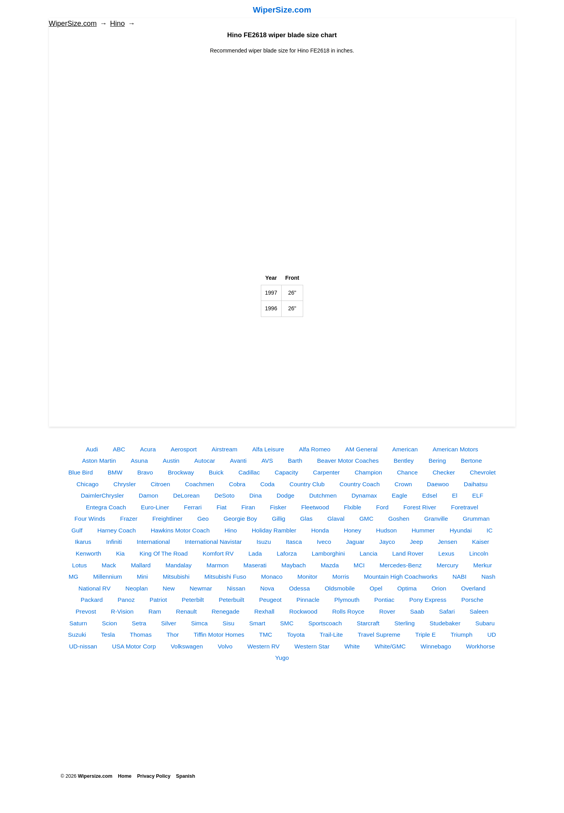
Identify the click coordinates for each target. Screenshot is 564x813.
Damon (148, 495)
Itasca (294, 541)
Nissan (236, 588)
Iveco (324, 541)
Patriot (158, 599)
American (405, 449)
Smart (257, 623)
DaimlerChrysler (102, 495)
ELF (477, 495)
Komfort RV (217, 553)
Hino (117, 23)
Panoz (126, 599)
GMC (366, 518)
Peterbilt (193, 599)
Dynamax (364, 495)
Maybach (293, 565)
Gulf (76, 530)
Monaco (272, 576)
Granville (436, 518)
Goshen (398, 518)
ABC (119, 449)
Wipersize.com (95, 776)
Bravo (145, 472)
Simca (199, 623)
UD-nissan (83, 646)
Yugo (282, 657)
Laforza (286, 553)
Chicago (87, 484)
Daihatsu (476, 484)
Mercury (448, 565)
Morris (340, 576)
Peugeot (270, 599)
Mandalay (179, 565)
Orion (439, 588)
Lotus (79, 565)
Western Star (312, 646)
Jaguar (355, 541)
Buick (216, 472)
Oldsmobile (340, 588)
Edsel (429, 495)
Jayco (387, 541)
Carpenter (326, 472)
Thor (172, 634)
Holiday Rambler (274, 530)
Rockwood (303, 611)
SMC (286, 623)
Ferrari (192, 507)
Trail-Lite (331, 634)
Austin (171, 460)
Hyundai (461, 530)
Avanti (238, 460)
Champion (368, 472)
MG (73, 576)
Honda (320, 530)
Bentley (404, 460)
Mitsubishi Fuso (225, 576)
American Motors (455, 449)
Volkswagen (187, 646)
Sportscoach (325, 623)
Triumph (461, 634)
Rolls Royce (348, 611)
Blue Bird (81, 472)
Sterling (404, 623)
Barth (295, 460)
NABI (459, 576)
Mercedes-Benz (401, 565)
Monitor (307, 576)
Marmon (217, 565)
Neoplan (136, 588)
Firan (248, 507)
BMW (115, 472)
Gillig (278, 518)
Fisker (278, 507)
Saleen (479, 611)
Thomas (141, 634)
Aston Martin (99, 460)
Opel (376, 588)
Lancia (368, 553)
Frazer (128, 518)
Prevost (86, 611)
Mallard (140, 565)
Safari (447, 611)
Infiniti (114, 541)
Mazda (330, 565)
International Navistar (213, 541)
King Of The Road (163, 553)
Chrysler (125, 484)
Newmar (201, 588)
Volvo (225, 646)
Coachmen (199, 484)
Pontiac (384, 599)
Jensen (447, 541)
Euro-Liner (155, 507)
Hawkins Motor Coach (180, 530)
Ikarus (83, 541)
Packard (92, 599)
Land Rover (408, 553)
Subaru (485, 623)
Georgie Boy (240, 518)
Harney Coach (116, 530)
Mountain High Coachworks (400, 576)
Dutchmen (322, 495)
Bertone (471, 460)
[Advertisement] (282, 110)
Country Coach (360, 484)
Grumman (476, 518)
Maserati (255, 565)
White (352, 646)
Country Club (307, 484)
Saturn (78, 623)
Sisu (228, 623)
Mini (142, 576)
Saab (417, 611)
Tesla (108, 634)
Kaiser (480, 541)
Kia (120, 553)
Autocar (204, 460)
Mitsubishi (176, 576)
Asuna (139, 460)
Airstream (224, 449)
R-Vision (122, 611)
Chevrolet (483, 472)
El (454, 495)
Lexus (446, 553)
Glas (306, 518)
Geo (203, 518)
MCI (359, 565)
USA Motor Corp (134, 646)
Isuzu (264, 541)
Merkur (482, 565)
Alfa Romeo (314, 449)
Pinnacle (308, 599)
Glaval (336, 518)
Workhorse (480, 646)
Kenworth (88, 553)
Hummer (423, 530)
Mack (109, 565)
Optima (407, 588)
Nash (488, 576)
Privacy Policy (153, 776)
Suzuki (77, 634)
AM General (361, 449)
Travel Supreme (379, 634)
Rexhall (264, 611)
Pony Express (427, 599)
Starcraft (368, 623)
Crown (403, 484)
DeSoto (224, 495)
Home (125, 776)
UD (491, 634)
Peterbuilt (231, 599)
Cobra (237, 484)
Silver (168, 623)
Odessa (299, 588)
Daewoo (438, 484)
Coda (267, 484)
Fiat (222, 507)
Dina (255, 495)
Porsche (472, 599)
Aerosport (184, 449)
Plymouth (347, 599)
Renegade (225, 611)
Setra (139, 623)
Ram (154, 611)
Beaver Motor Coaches (348, 460)
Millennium (107, 576)
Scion (109, 623)
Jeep (416, 541)
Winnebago (436, 646)
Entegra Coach (106, 507)
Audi (92, 449)
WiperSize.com (282, 9)
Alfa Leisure (268, 449)
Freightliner (167, 518)
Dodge (285, 495)
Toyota (296, 634)
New (169, 588)
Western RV (263, 646)
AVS (267, 460)
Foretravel (464, 507)
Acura (148, 449)
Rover (387, 611)
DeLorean (186, 495)
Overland (473, 588)
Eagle (399, 495)
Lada (255, 553)
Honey (353, 530)
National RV (94, 588)
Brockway (181, 472)
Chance (407, 472)
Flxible (352, 507)
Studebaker (445, 623)
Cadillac (249, 472)
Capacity (286, 472)
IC (489, 530)
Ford (382, 507)
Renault (186, 611)
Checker (443, 472)
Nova (267, 588)
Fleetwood (315, 507)
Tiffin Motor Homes (219, 634)
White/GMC (390, 646)
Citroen (160, 484)
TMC (265, 634)
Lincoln (478, 553)
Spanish (185, 776)
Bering (437, 460)
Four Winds (89, 518)
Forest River (419, 507)
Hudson (386, 530)
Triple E (425, 634)
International (153, 541)
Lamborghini (328, 553)
